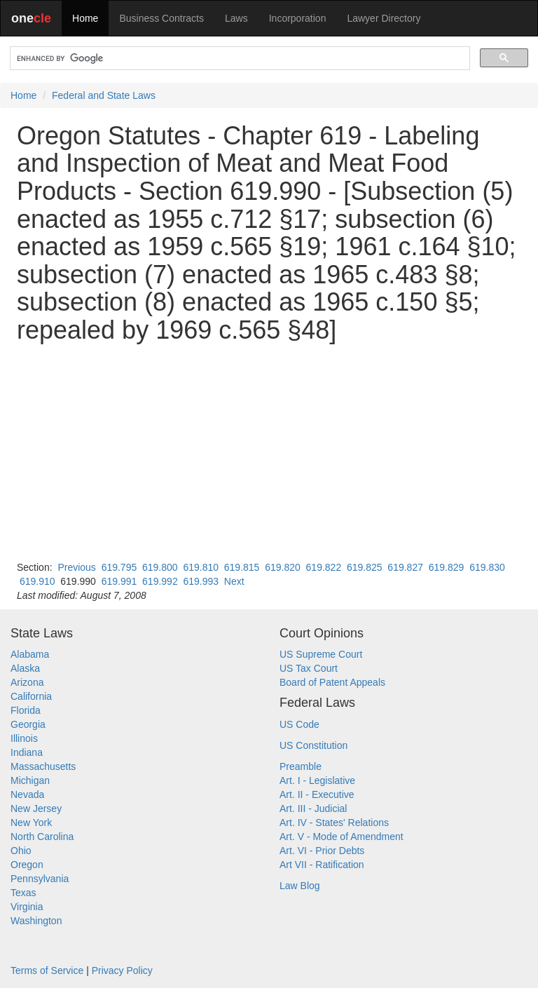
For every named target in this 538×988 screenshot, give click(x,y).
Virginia (27, 906)
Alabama (30, 654)
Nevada (27, 794)
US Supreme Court (321, 654)
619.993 (201, 581)
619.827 (405, 567)
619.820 (283, 567)
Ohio (21, 850)
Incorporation (297, 18)
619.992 (160, 581)
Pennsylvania (40, 878)
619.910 (37, 581)
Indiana (27, 752)
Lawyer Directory (383, 18)
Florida (26, 710)
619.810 (201, 567)
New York (31, 822)
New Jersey (36, 808)
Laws (236, 18)
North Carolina (42, 836)
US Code (299, 724)
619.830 (487, 567)
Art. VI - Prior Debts (322, 850)
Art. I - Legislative (317, 780)
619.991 (119, 581)
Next (234, 581)
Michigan (30, 780)
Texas (23, 892)
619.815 (242, 567)
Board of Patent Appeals (332, 682)
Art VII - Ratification (322, 864)
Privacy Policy (122, 970)
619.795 (119, 567)
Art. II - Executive (317, 794)
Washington (36, 920)
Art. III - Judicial (313, 808)
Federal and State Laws (104, 95)
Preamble (301, 766)
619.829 (446, 567)
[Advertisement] (269, 452)
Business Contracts (161, 18)
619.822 (324, 567)
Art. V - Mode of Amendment (342, 836)
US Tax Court (309, 668)
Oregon (27, 864)
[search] (238, 58)
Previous (76, 567)
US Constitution (313, 745)
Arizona (27, 682)
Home (85, 18)
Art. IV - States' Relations (334, 822)
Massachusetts (43, 766)
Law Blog (300, 885)
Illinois (24, 738)
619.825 (364, 567)
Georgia (28, 724)
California (31, 696)
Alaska (25, 668)
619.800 (160, 567)
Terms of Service (47, 970)
